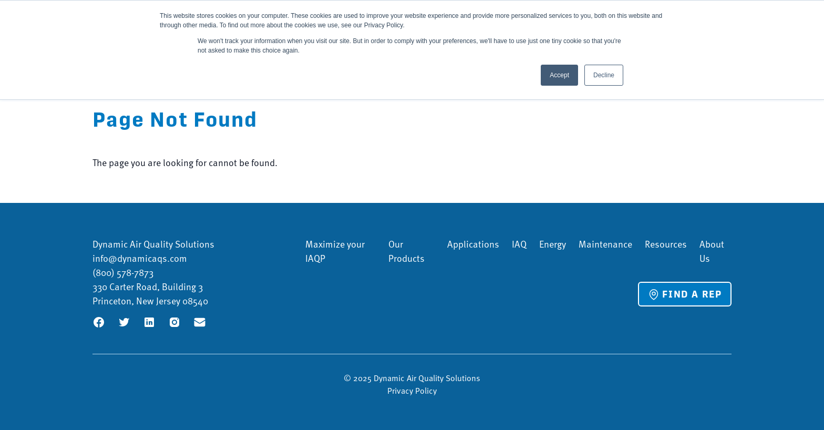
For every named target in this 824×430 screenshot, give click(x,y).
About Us (711, 250)
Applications (473, 243)
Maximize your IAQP (335, 250)
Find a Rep (684, 294)
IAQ (519, 243)
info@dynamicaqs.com (139, 257)
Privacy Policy (412, 390)
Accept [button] (559, 75)
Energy (552, 243)
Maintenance (605, 243)
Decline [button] (603, 75)
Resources (666, 243)
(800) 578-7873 (122, 272)
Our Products (406, 250)
